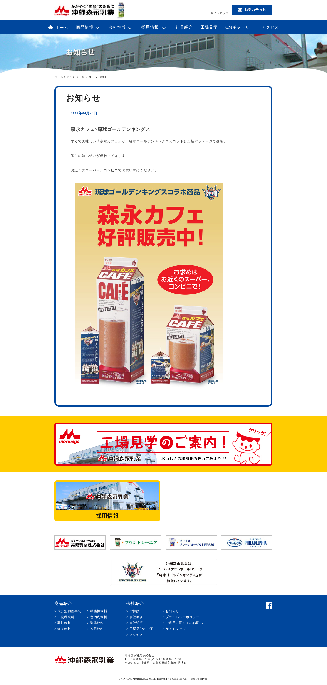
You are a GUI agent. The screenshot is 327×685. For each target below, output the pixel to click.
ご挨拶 (134, 611)
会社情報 (121, 27)
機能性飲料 (98, 611)
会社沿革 (136, 623)
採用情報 (154, 27)
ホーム (58, 27)
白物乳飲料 (65, 617)
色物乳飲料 (98, 617)
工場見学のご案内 (143, 629)
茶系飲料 (97, 629)
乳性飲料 (64, 623)
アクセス (270, 27)
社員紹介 (184, 27)
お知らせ (172, 611)
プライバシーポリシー (183, 617)
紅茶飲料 (64, 629)
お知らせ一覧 (76, 77)
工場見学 (209, 27)
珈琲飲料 (97, 623)
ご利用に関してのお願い (184, 623)
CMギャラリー (239, 27)
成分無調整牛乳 (69, 611)
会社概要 (136, 617)
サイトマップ (219, 13)
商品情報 (88, 27)
